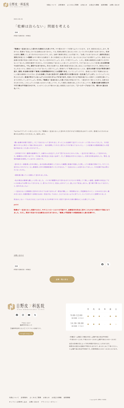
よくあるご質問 (73, 5)
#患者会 (28, 36)
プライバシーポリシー (49, 402)
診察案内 (61, 5)
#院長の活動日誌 (19, 36)
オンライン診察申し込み (18, 402)
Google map (25, 333)
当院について (51, 5)
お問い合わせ (115, 5)
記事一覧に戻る (62, 279)
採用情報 (104, 5)
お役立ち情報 (94, 5)
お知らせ (84, 5)
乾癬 (16, 32)
